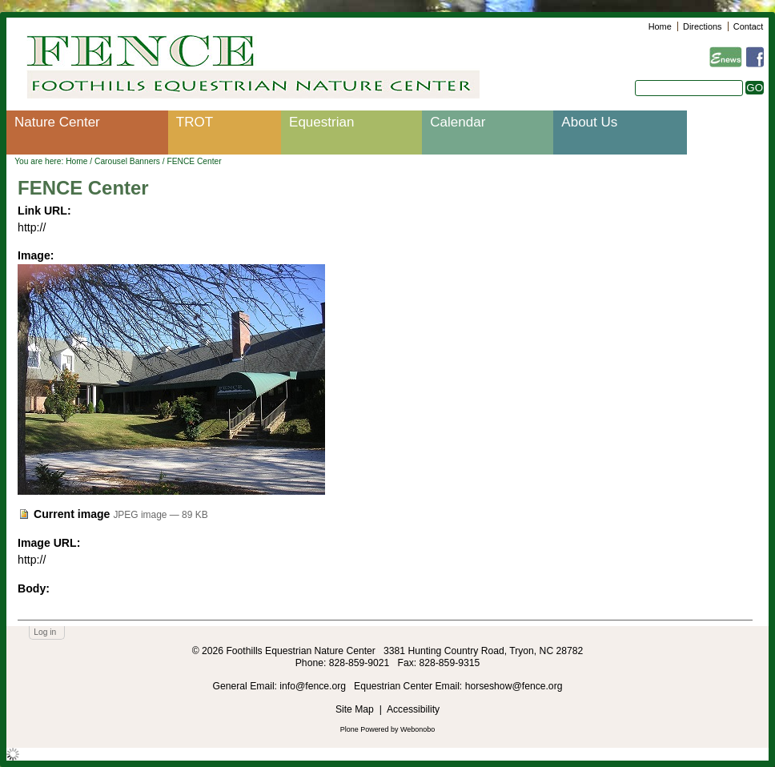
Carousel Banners (127, 161)
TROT (194, 122)
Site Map (354, 709)
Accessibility (413, 709)
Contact (748, 26)
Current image (72, 514)
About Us (589, 122)
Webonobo (417, 729)
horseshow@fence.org (514, 686)
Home (660, 26)
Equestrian (321, 122)
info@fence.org (313, 686)
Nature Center (57, 122)
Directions (702, 26)
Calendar (457, 122)
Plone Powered (364, 729)
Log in (45, 632)
